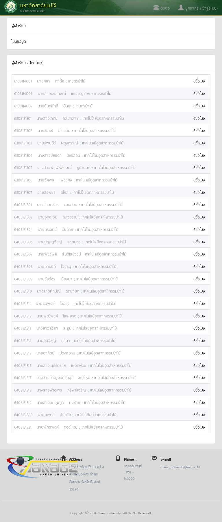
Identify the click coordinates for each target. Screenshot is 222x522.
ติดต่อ (161, 7)
